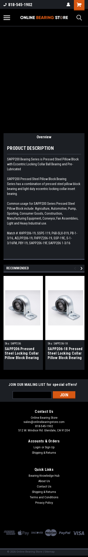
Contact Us (44, 486)
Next (82, 268)
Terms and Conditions (44, 497)
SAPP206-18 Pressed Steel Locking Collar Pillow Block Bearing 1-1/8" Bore (65, 354)
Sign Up (49, 447)
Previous (75, 268)
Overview (44, 137)
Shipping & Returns (44, 452)
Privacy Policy (44, 502)
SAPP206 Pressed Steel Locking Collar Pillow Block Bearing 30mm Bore (22, 354)
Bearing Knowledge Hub (44, 475)
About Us (44, 481)
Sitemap (49, 551)
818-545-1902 (18, 4)
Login (37, 447)
